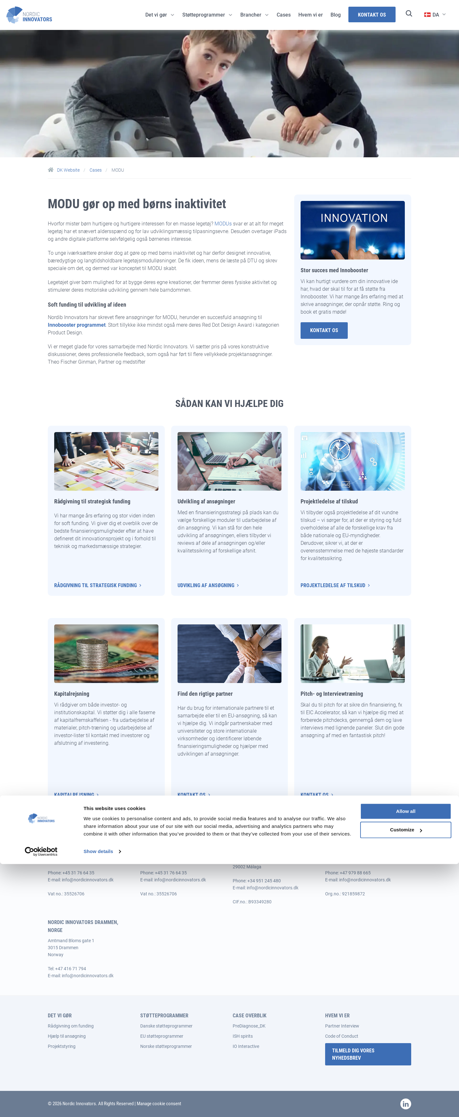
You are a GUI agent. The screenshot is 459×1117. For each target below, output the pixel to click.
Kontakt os (192, 795)
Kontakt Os (324, 330)
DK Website (64, 170)
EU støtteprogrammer (161, 1036)
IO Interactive (246, 1046)
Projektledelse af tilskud (333, 585)
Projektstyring (62, 1046)
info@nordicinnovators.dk (87, 879)
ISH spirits (243, 1036)
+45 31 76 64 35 (78, 872)
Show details (98, 1104)
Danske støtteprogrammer (166, 1025)
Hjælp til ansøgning (67, 1036)
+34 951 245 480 (264, 880)
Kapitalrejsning (74, 795)
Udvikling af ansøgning (206, 585)
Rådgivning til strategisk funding (95, 585)
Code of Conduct (341, 1036)
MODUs (223, 224)
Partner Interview (342, 1025)
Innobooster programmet (77, 325)
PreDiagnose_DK (249, 1025)
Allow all (406, 1064)
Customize (406, 1083)
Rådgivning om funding (71, 1025)
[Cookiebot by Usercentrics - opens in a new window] (41, 1104)
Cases (96, 170)
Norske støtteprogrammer (166, 1046)
